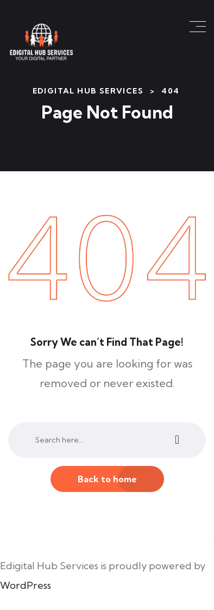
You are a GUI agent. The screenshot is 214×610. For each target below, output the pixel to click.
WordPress (25, 585)
